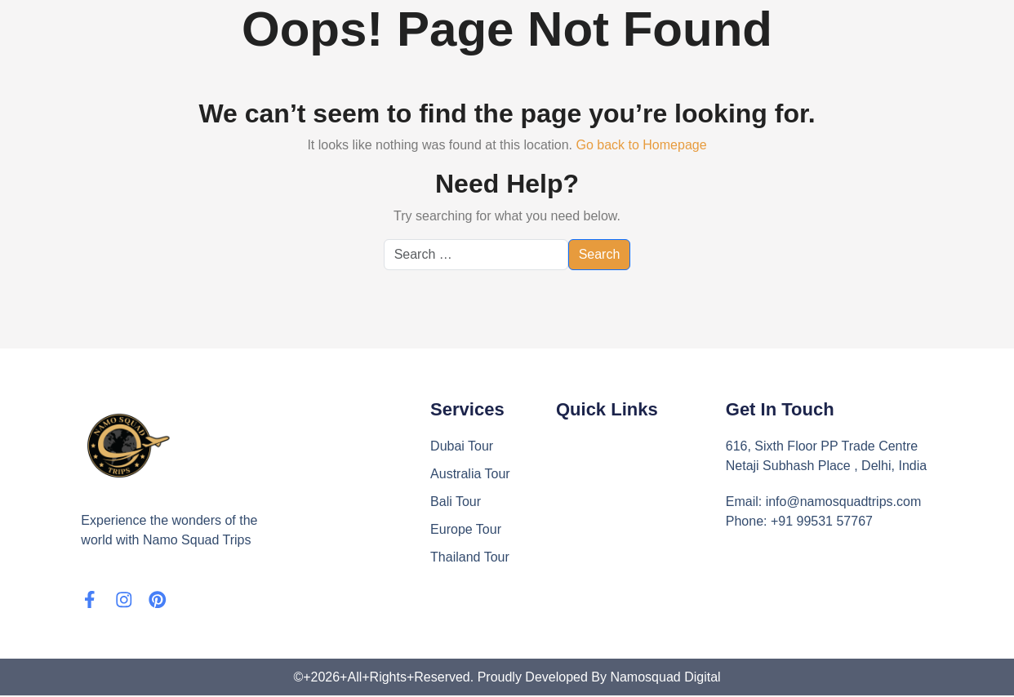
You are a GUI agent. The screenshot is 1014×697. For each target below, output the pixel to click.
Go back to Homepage (641, 145)
